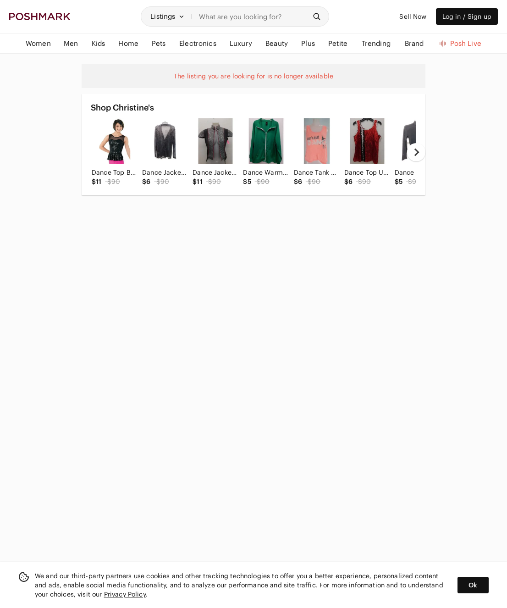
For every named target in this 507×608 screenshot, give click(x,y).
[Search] (253, 16)
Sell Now (412, 16)
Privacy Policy (125, 594)
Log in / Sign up (466, 16)
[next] (416, 152)
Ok (472, 585)
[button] (167, 16)
